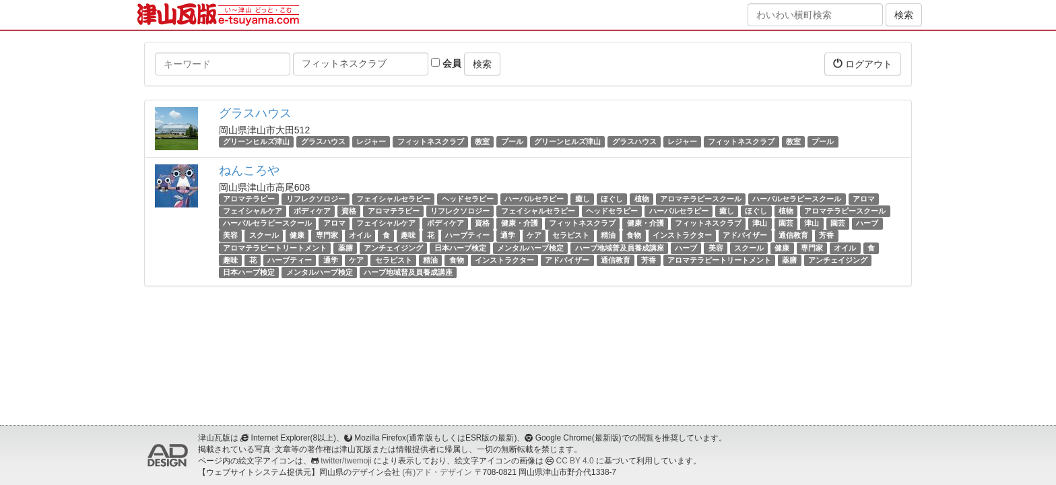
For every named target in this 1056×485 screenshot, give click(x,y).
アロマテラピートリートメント (275, 248)
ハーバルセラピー (534, 199)
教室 (482, 141)
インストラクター (682, 236)
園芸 (786, 223)
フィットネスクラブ (430, 141)
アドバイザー (745, 236)
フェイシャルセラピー (393, 199)
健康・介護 (519, 223)
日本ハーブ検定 (460, 248)
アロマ (864, 199)
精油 (608, 236)
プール (512, 141)
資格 (348, 211)
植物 (641, 199)
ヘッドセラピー (468, 199)
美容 (230, 236)
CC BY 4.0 (575, 460)
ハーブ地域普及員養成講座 (619, 248)
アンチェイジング (393, 248)
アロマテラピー (249, 199)
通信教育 (793, 236)
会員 (446, 63)
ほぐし (612, 199)
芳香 (826, 236)
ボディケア (312, 211)
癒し (582, 199)
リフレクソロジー (315, 199)
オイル (360, 236)
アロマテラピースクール (700, 199)
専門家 (327, 236)
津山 (759, 223)
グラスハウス (255, 113)
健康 (297, 236)
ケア (534, 236)
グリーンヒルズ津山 (256, 141)
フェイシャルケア (252, 211)
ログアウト (862, 63)
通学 (507, 236)
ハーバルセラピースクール (796, 199)
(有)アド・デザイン (437, 472)
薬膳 (345, 248)
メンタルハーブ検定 (530, 248)
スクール (264, 236)
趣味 (408, 236)
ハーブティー (467, 236)
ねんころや (249, 170)
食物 (633, 236)
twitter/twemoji (346, 460)
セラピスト (570, 236)
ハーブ (867, 223)
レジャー (371, 141)
